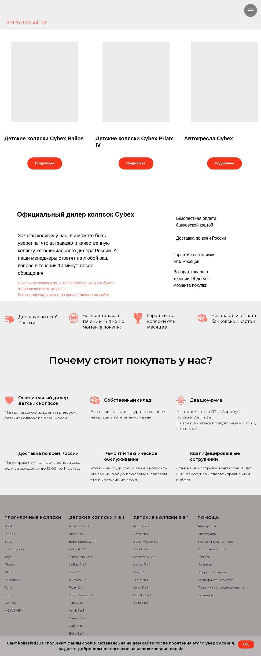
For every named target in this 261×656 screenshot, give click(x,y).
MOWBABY (13, 610)
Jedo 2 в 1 (76, 572)
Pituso (9, 564)
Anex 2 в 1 (76, 534)
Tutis (8, 542)
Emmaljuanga (16, 549)
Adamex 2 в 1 (79, 526)
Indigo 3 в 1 (141, 564)
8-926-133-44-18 (26, 22)
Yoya (8, 557)
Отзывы (204, 557)
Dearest (10, 603)
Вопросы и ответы (212, 572)
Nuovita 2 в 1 (78, 580)
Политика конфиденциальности (223, 587)
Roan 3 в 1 (141, 572)
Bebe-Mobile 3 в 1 (146, 542)
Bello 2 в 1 (76, 633)
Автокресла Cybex (208, 138)
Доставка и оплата (212, 549)
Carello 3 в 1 (142, 595)
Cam (8, 587)
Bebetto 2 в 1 (79, 549)
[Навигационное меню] (250, 10)
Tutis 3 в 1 (140, 580)
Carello (10, 595)
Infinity (10, 534)
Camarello (12, 580)
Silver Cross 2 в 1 (81, 595)
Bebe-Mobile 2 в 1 (82, 542)
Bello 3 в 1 (140, 603)
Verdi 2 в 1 (76, 610)
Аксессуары (207, 534)
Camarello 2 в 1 (80, 557)
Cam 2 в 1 (76, 626)
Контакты (205, 564)
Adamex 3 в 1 (143, 526)
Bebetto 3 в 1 (143, 549)
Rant (8, 526)
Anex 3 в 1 (140, 534)
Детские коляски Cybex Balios (44, 138)
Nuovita (11, 572)
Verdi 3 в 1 (140, 587)
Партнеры (206, 595)
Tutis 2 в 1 (76, 603)
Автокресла (207, 526)
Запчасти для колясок (215, 542)
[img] (62, 13)
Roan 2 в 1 (76, 587)
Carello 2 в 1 (78, 618)
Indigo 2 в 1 (77, 564)
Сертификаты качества (215, 580)
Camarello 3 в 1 (144, 557)
